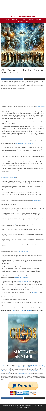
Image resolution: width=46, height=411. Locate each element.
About (20, 405)
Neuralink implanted (23, 281)
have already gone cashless (23, 251)
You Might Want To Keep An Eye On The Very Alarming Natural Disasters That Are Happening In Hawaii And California (20, 403)
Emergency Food (22, 19)
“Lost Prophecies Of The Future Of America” (20, 366)
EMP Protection (38, 19)
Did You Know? (34, 405)
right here (17, 311)
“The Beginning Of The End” (33, 366)
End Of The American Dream (23, 17)
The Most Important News (9, 372)
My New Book (7, 19)
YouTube (20, 373)
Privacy (23, 405)
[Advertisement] (23, 7)
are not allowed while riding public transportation (24, 143)
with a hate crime (10, 157)
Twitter (28, 373)
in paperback (22, 310)
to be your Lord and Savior (16, 379)
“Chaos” (13, 310)
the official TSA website (40, 106)
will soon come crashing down (33, 305)
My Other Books (14, 19)
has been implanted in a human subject (21, 277)
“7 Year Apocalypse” (7, 366)
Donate (27, 21)
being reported (14, 202)
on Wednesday (13, 223)
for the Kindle (29, 310)
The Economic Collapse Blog (27, 370)
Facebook (24, 373)
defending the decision (36, 200)
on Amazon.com (34, 365)
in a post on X (35, 292)
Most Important (20, 21)
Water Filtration (30, 19)
